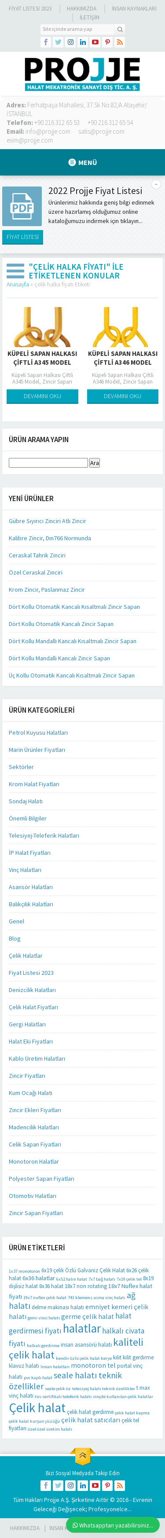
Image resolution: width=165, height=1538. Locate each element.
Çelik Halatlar (26, 955)
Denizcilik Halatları (32, 990)
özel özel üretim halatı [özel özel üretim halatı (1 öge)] (50, 1429)
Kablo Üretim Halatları (37, 1058)
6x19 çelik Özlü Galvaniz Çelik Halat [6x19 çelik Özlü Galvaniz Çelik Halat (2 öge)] (83, 1270)
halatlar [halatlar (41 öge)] (82, 1328)
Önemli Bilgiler (28, 818)
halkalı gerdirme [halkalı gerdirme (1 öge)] (43, 1345)
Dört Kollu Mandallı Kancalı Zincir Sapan (59, 658)
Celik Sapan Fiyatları (35, 1144)
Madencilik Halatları (34, 1127)
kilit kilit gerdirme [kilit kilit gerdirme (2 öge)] (133, 1357)
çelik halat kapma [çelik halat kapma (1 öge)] (132, 1413)
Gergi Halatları (27, 1024)
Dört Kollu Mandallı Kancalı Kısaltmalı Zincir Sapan (72, 641)
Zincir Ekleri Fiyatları (35, 1110)
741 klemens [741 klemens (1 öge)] (80, 1297)
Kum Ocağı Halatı (30, 1093)
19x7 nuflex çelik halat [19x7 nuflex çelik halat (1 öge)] (44, 1297)
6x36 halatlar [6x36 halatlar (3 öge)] (38, 1278)
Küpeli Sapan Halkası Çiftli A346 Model (123, 357)
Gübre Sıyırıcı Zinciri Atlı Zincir (47, 521)
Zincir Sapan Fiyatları (36, 1213)
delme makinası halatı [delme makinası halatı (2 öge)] (58, 1307)
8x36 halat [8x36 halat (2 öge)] (51, 1286)
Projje (51, 1500)
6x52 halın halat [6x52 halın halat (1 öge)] (71, 1279)
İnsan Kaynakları (134, 8)
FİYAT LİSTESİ (23, 237)
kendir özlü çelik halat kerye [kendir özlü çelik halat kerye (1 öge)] (84, 1358)
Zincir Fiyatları (27, 1076)
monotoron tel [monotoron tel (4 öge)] (93, 1365)
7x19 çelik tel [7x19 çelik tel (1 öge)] (129, 1279)
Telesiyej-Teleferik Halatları (44, 835)
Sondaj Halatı (26, 801)
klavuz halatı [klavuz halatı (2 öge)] (24, 1366)
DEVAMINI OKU (42, 396)
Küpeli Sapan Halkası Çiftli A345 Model (42, 357)
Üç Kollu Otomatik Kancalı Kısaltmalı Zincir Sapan (72, 675)
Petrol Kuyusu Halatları (38, 732)
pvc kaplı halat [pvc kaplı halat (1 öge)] (38, 1378)
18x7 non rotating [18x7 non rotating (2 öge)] (86, 1286)
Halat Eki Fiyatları (31, 1041)
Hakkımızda (81, 8)
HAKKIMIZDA (25, 1528)
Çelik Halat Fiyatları (33, 1007)
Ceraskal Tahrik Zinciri (37, 555)
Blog (15, 938)
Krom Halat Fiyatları (34, 784)
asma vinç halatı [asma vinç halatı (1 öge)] (109, 1297)
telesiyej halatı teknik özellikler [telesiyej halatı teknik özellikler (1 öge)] (103, 1389)
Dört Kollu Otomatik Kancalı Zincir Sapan (61, 624)
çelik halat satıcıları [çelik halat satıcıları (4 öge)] (90, 1420)
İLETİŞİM (89, 17)
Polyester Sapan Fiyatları (41, 1179)
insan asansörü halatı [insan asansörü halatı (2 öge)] (86, 1344)
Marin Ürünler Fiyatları (37, 750)
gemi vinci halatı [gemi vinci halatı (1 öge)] (44, 1318)
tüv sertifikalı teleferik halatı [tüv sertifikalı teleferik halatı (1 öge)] (63, 1396)
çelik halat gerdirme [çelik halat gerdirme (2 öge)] (90, 1412)
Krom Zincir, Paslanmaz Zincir (47, 589)
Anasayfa (18, 284)
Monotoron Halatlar (34, 1161)
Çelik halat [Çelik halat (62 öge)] (37, 1407)
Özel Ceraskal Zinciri (35, 572)
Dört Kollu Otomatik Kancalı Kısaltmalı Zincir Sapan (74, 607)
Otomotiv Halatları (32, 1196)
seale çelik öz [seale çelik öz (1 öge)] (58, 1389)
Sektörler (21, 767)
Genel (16, 921)
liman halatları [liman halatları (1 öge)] (55, 1367)
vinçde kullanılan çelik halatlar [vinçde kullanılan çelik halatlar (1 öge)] (123, 1396)
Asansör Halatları (31, 887)
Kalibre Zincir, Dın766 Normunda (50, 538)
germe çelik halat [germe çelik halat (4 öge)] (87, 1316)
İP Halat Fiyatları (30, 853)
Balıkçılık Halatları (31, 904)
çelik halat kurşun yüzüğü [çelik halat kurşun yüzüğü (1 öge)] (34, 1421)
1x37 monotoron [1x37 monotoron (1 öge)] (24, 1271)
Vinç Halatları (25, 870)
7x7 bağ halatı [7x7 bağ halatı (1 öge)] (101, 1279)
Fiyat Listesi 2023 (30, 8)
